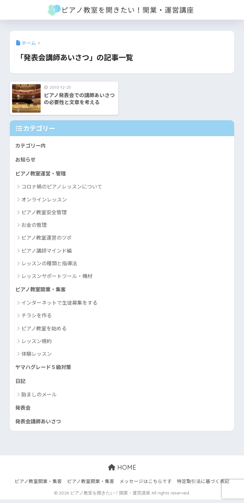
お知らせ (26, 160)
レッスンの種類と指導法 (49, 264)
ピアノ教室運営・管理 (42, 174)
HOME (122, 471)
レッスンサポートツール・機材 (56, 277)
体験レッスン (36, 355)
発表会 (23, 410)
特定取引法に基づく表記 (203, 484)
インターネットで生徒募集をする (59, 304)
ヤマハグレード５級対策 (45, 369)
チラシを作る (36, 317)
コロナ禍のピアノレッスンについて (61, 187)
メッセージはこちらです (145, 484)
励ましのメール (39, 396)
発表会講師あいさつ (39, 424)
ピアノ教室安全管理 (44, 213)
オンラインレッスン (44, 200)
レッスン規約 (36, 342)
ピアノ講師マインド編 (46, 251)
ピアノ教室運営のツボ (46, 238)
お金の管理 (34, 226)
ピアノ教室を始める (44, 330)
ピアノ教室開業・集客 (42, 291)
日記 (20, 383)
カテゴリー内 (31, 145)
